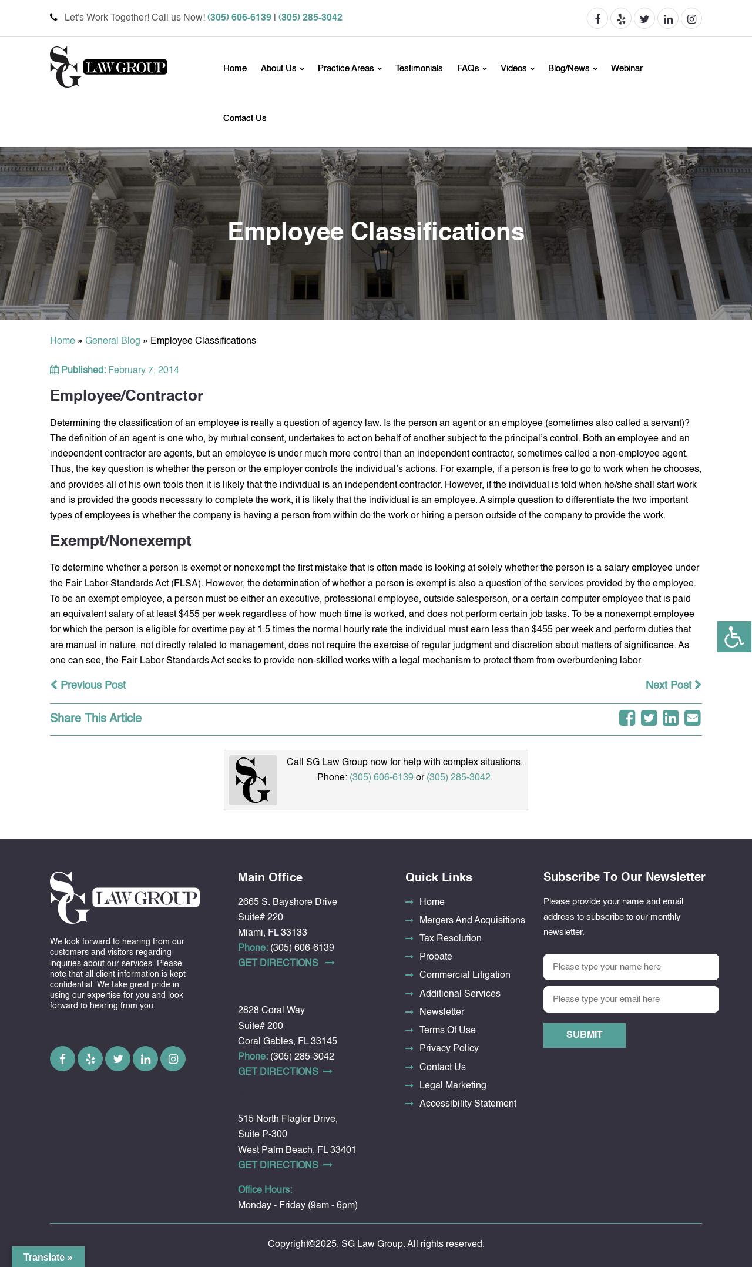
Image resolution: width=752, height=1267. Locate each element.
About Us (279, 68)
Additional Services (460, 994)
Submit (584, 1035)
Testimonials (419, 68)
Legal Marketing (452, 1086)
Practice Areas (346, 68)
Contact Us (245, 118)
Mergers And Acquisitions (472, 921)
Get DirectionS (286, 963)
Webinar (627, 68)
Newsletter (441, 1012)
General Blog (112, 341)
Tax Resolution (450, 939)
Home (235, 68)
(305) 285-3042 (310, 18)
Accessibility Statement (467, 1104)
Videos (514, 68)
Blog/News (569, 68)
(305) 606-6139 (239, 18)
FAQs (468, 68)
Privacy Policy (449, 1049)
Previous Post (88, 686)
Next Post (674, 686)
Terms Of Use (447, 1030)
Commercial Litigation (465, 975)
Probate (435, 957)
